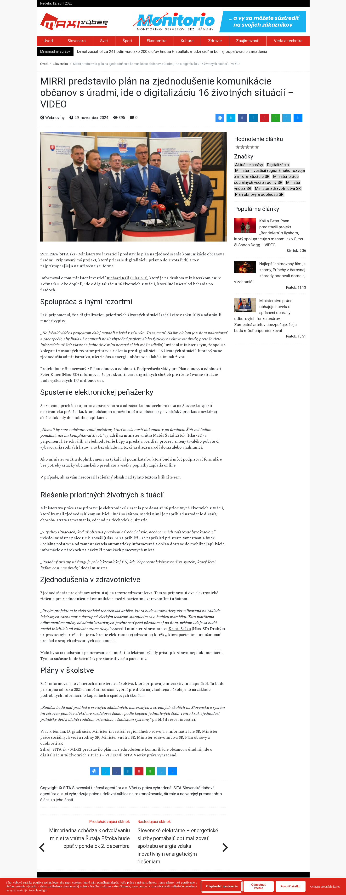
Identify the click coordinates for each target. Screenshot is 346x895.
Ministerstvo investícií (98, 254)
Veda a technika (288, 41)
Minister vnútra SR (118, 737)
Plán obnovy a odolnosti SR (259, 194)
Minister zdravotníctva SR (160, 737)
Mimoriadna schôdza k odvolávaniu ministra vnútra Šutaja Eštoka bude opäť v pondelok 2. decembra (89, 838)
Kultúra (187, 41)
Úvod (48, 41)
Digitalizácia (78, 731)
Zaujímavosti (247, 41)
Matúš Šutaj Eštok (169, 435)
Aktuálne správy (249, 165)
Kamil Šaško (180, 629)
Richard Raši (118, 278)
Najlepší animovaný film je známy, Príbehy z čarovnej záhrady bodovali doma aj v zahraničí (270, 272)
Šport (127, 41)
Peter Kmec (50, 375)
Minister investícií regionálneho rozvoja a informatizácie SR (146, 731)
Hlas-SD (138, 278)
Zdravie (215, 41)
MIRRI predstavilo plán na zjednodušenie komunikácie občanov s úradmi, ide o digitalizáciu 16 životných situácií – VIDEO (126, 752)
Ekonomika (156, 41)
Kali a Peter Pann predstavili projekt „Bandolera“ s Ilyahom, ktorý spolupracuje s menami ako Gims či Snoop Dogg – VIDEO (268, 232)
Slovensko (77, 41)
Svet (104, 41)
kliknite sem (169, 477)
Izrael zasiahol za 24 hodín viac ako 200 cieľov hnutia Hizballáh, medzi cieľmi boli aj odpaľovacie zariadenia (172, 51)
